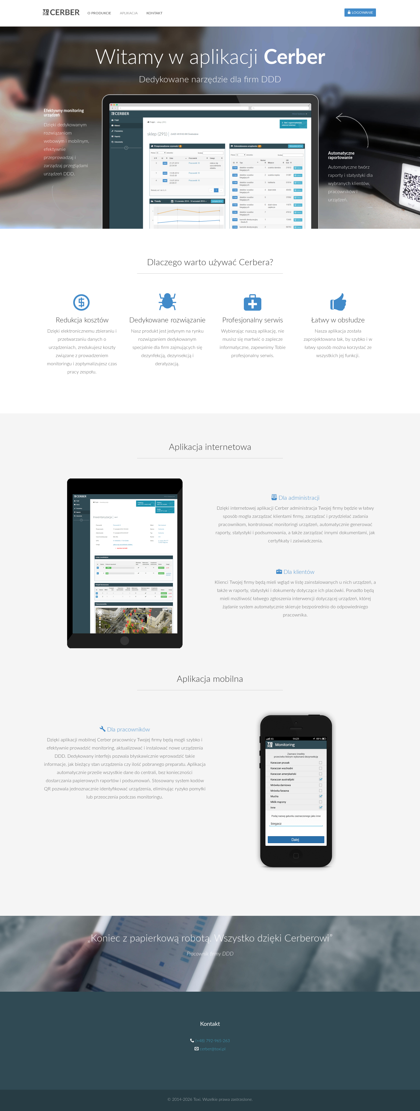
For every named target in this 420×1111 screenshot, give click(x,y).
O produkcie (99, 13)
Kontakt (154, 13)
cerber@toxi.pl (212, 1049)
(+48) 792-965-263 (212, 1041)
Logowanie (360, 12)
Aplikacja (129, 13)
